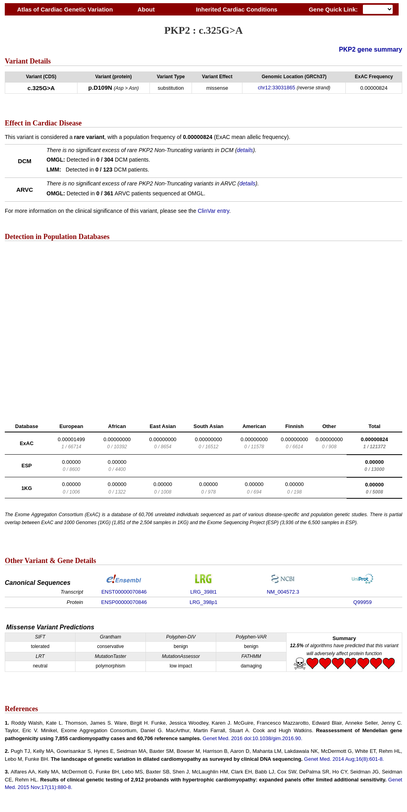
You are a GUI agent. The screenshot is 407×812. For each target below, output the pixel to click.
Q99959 (362, 602)
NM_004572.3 (283, 592)
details (245, 150)
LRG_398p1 (203, 602)
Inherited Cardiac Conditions (236, 9)
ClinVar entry (213, 211)
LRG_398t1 (203, 592)
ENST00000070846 (124, 592)
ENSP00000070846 (124, 602)
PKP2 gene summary (370, 49)
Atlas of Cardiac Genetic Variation (65, 9)
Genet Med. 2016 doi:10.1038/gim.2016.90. (252, 738)
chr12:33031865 (276, 88)
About (146, 9)
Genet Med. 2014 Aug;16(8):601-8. (344, 759)
